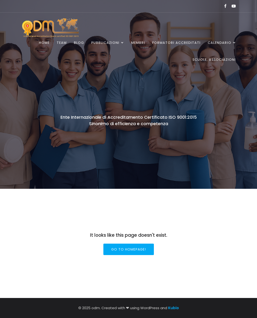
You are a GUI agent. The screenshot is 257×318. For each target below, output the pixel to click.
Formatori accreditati (176, 42)
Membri (138, 42)
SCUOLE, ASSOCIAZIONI (214, 59)
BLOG (79, 42)
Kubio (173, 307)
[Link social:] (223, 6)
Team (62, 42)
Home (44, 42)
